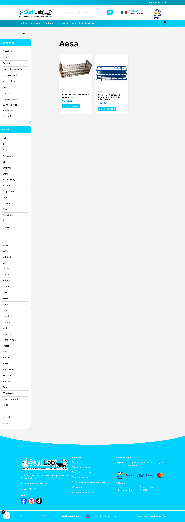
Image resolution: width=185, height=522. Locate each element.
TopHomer (17, 405)
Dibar (14, 233)
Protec (15, 346)
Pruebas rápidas (33, 99)
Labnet (15, 310)
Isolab (15, 298)
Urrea (14, 423)
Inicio (23, 33)
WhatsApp (134, 11)
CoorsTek (16, 203)
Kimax (15, 304)
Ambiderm (17, 156)
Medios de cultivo (33, 75)
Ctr (13, 221)
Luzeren (16, 322)
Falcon (15, 269)
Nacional (16, 334)
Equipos (29, 57)
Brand (15, 174)
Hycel (14, 292)
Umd (14, 411)
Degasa (15, 227)
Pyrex (14, 352)
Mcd (14, 328)
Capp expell (17, 191)
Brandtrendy (18, 180)
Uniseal (15, 417)
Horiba (15, 286)
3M (13, 138)
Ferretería (30, 63)
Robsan (15, 358)
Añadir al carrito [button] (71, 106)
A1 (13, 144)
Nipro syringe (18, 340)
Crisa (14, 209)
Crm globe (17, 215)
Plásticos (29, 87)
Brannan (16, 186)
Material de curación (35, 69)
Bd (13, 162)
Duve (14, 251)
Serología (29, 117)
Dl (13, 239)
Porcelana (30, 93)
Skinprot (16, 381)
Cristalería (30, 51)
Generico (16, 275)
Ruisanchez (17, 370)
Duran (15, 245)
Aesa (14, 150)
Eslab (14, 263)
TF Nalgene (17, 393)
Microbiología (31, 81)
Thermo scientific (20, 399)
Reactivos (30, 111)
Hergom (16, 280)
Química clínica (32, 105)
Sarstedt (16, 375)
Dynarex (16, 257)
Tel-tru (15, 387)
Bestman (16, 168)
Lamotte (16, 316)
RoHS (14, 364)
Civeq (14, 198)
